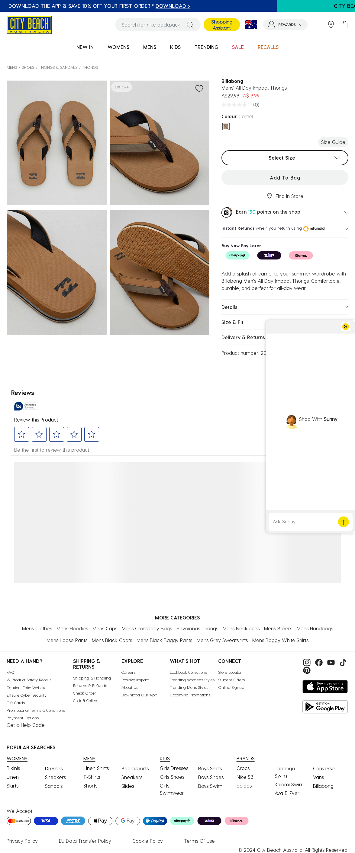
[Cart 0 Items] (344, 24)
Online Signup (231, 687)
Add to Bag (285, 177)
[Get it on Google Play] (325, 706)
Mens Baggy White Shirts (280, 640)
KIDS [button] (175, 47)
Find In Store (284, 196)
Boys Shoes (211, 777)
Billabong (323, 786)
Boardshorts (135, 768)
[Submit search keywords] (190, 25)
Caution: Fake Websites (27, 687)
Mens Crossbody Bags (147, 628)
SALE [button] (238, 47)
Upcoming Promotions (190, 694)
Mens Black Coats (112, 640)
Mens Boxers (278, 628)
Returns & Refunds (90, 685)
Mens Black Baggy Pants (164, 640)
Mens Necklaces (241, 628)
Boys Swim (210, 786)
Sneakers (55, 777)
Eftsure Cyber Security (27, 695)
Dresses (54, 768)
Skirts (12, 785)
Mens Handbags (315, 628)
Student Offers (231, 679)
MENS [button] (149, 47)
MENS (12, 67)
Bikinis (13, 768)
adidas (244, 785)
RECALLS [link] (268, 47)
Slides (127, 786)
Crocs (243, 768)
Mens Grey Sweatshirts (222, 640)
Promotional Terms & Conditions (36, 710)
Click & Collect (85, 700)
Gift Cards (16, 702)
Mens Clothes (37, 628)
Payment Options (23, 717)
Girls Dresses (174, 768)
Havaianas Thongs (197, 628)
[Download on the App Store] (325, 686)
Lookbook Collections (188, 672)
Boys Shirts (210, 768)
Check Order (84, 693)
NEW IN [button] (85, 47)
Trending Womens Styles (192, 679)
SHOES (28, 67)
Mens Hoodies (72, 628)
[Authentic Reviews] (26, 406)
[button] (285, 24)
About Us (129, 687)
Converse (324, 768)
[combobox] (158, 24)
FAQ (11, 672)
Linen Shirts (96, 768)
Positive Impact (135, 679)
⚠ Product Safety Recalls (29, 679)
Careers (128, 672)
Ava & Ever (287, 793)
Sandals (54, 786)
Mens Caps (104, 628)
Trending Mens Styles (189, 687)
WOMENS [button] (118, 47)
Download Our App (139, 694)
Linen (13, 777)
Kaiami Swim (289, 784)
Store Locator (230, 672)
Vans (318, 777)
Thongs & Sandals (58, 67)
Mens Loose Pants (67, 640)
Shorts (90, 785)
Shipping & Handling (92, 678)
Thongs (90, 67)
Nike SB (245, 777)
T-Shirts (91, 777)
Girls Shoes (172, 777)
